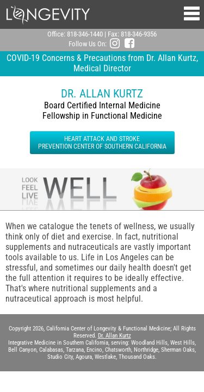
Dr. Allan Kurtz (114, 335)
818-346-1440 (85, 34)
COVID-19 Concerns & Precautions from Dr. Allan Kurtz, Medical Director (102, 63)
